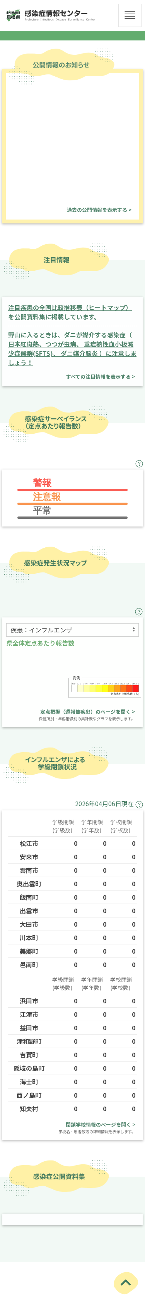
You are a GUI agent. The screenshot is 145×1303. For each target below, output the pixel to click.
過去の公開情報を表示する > (99, 209)
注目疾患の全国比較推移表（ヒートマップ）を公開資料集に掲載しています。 (70, 312)
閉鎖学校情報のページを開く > (100, 1124)
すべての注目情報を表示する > (100, 376)
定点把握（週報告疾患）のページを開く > (87, 711)
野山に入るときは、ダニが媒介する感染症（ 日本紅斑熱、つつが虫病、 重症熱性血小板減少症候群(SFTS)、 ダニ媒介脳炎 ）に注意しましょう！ (72, 348)
